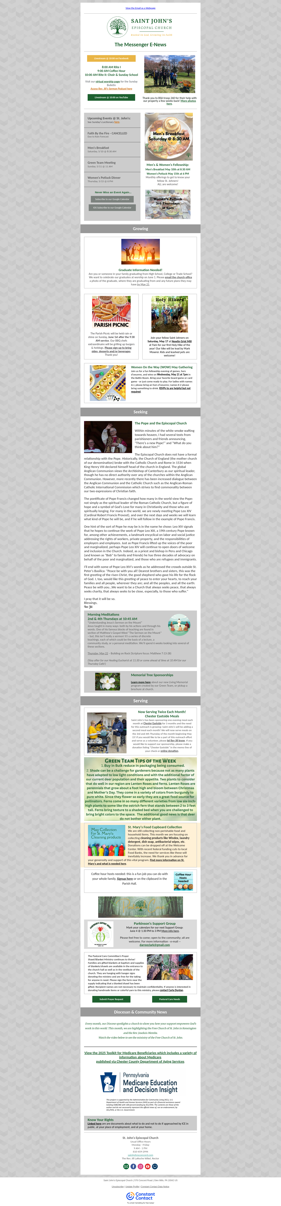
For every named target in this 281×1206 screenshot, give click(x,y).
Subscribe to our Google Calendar (112, 199)
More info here (170, 931)
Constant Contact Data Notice (155, 1186)
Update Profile (132, 1186)
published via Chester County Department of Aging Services (140, 1061)
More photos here (181, 102)
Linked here (94, 1123)
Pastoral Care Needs (169, 999)
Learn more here (141, 682)
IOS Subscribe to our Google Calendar (112, 207)
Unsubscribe (118, 1186)
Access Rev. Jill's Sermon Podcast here (111, 88)
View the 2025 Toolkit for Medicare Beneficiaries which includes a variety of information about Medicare (140, 1055)
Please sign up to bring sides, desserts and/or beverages (111, 349)
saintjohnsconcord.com (140, 1155)
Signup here (125, 879)
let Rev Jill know (176, 740)
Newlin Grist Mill (182, 341)
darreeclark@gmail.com (155, 945)
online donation (169, 751)
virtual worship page (108, 81)
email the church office (178, 277)
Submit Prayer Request (111, 999)
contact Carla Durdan (171, 990)
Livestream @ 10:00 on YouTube (111, 97)
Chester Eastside (152, 723)
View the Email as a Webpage (141, 8)
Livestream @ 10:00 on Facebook (111, 58)
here (116, 122)
